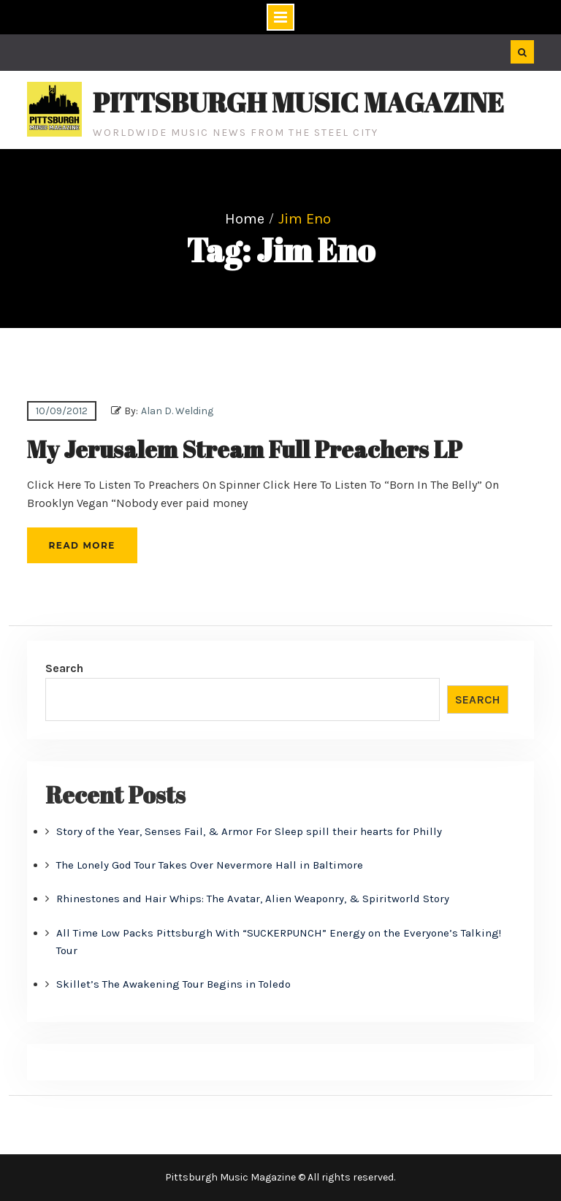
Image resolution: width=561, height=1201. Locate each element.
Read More (82, 545)
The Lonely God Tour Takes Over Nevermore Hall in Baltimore (209, 865)
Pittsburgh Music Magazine (298, 102)
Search (64, 668)
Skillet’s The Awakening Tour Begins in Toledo (173, 984)
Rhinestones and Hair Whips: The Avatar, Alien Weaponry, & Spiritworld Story (252, 898)
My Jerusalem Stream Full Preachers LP (244, 449)
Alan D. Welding (177, 411)
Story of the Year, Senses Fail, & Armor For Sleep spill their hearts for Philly (249, 831)
